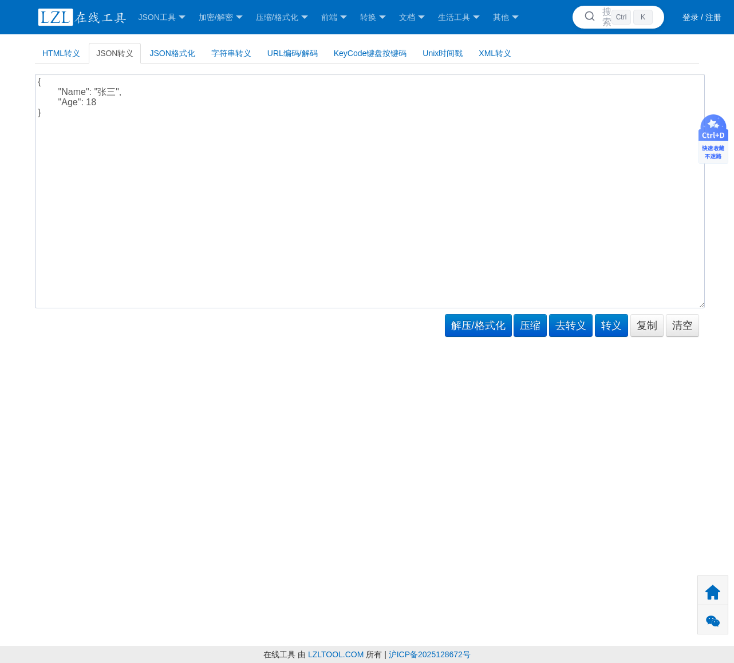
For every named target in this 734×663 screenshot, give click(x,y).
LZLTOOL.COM (336, 654)
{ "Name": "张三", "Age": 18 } (370, 191)
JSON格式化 (172, 53)
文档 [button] (412, 17)
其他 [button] (506, 17)
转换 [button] (373, 17)
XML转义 (495, 53)
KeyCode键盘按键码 (370, 53)
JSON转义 (114, 53)
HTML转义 (61, 53)
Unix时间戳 (443, 53)
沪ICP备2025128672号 (430, 654)
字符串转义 (231, 53)
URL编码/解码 (292, 53)
